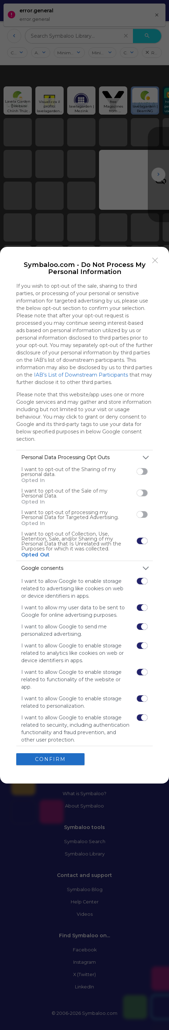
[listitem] (84, 457)
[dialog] (84, 515)
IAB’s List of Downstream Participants (81, 375)
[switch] (142, 471)
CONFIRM (50, 759)
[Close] (155, 260)
